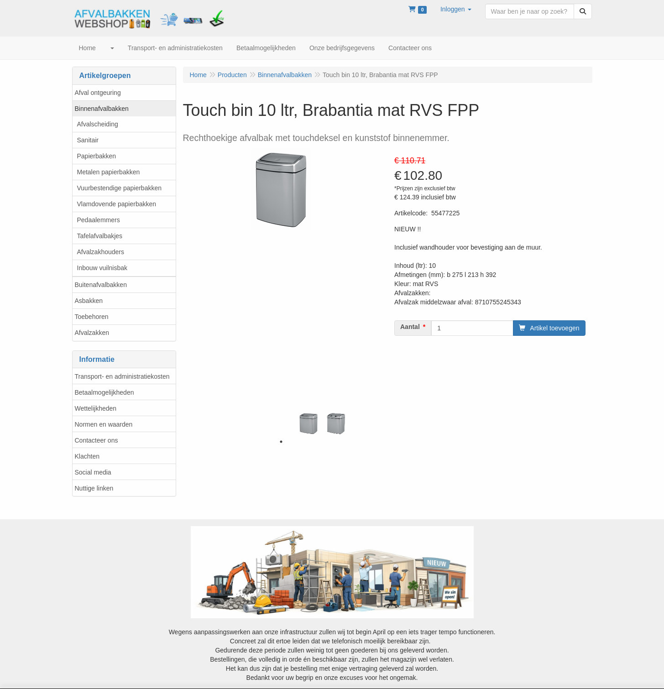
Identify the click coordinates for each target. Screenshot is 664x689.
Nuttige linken (94, 488)
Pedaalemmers (98, 220)
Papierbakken (96, 156)
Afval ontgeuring (98, 92)
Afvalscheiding (97, 124)
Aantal (410, 327)
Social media (93, 472)
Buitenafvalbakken (101, 284)
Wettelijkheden (96, 408)
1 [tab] (281, 441)
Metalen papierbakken (108, 172)
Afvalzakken (92, 332)
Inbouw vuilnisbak (102, 267)
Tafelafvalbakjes (100, 236)
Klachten (87, 456)
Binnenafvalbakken (102, 108)
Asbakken (89, 300)
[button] (456, 9)
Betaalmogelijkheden (104, 392)
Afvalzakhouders (101, 252)
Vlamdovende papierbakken (117, 204)
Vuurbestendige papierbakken (119, 188)
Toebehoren (92, 316)
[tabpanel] (308, 423)
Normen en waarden (104, 424)
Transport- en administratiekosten (122, 376)
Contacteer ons (96, 440)
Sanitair (88, 140)
